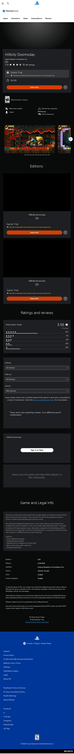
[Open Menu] (2, 3)
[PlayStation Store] (11, 11)
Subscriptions (36, 18)
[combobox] (37, 368)
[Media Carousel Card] (29, 139)
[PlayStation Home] (37, 3)
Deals (25, 18)
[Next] (71, 139)
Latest (5, 18)
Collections (15, 18)
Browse (48, 18)
